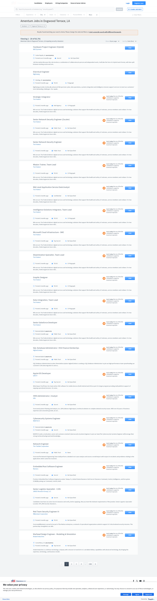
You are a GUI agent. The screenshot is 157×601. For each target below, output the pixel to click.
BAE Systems (37, 49)
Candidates (38, 3)
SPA (34, 398)
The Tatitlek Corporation (41, 446)
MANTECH (36, 421)
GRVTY (35, 376)
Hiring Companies (61, 3)
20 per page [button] (114, 41)
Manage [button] (126, 594)
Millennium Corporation (40, 514)
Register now (138, 3)
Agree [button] (137, 594)
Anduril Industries (38, 536)
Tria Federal (36, 99)
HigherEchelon (37, 350)
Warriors (35, 469)
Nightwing (36, 74)
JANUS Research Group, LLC (42, 491)
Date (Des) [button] (132, 41)
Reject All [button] (148, 594)
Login (128, 3)
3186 (90, 564)
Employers (48, 3)
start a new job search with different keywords (105, 32)
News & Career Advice (78, 3)
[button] (42, 14)
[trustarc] (151, 599)
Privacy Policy (6, 599)
